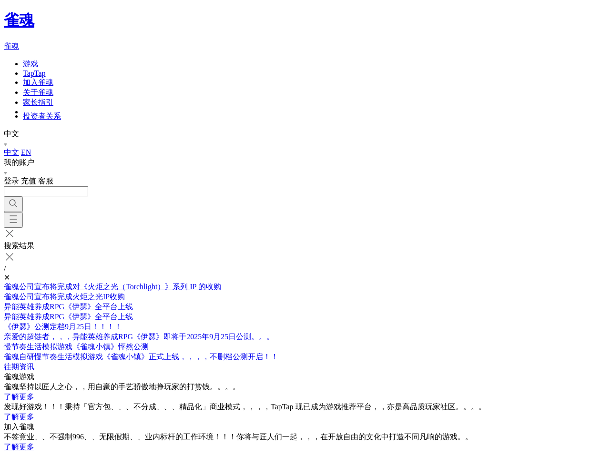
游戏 (30, 64)
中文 (11, 152)
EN (26, 152)
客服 (45, 181)
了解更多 (19, 397)
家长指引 (38, 102)
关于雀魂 (38, 92)
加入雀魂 (38, 82)
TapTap (34, 73)
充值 (28, 181)
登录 (11, 181)
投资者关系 (42, 116)
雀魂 (19, 20)
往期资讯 (19, 367)
